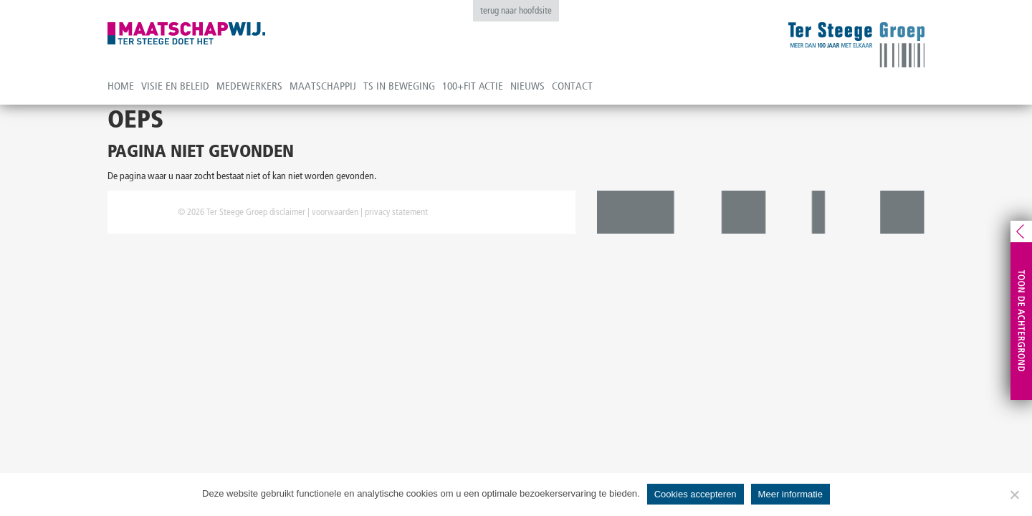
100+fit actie (472, 86)
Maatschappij (323, 86)
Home (121, 86)
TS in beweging (399, 86)
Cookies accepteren (695, 494)
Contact (572, 86)
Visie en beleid (175, 86)
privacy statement (396, 211)
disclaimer (287, 211)
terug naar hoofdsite (516, 10)
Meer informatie (790, 494)
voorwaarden (335, 211)
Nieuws (527, 86)
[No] (1014, 494)
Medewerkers (249, 86)
